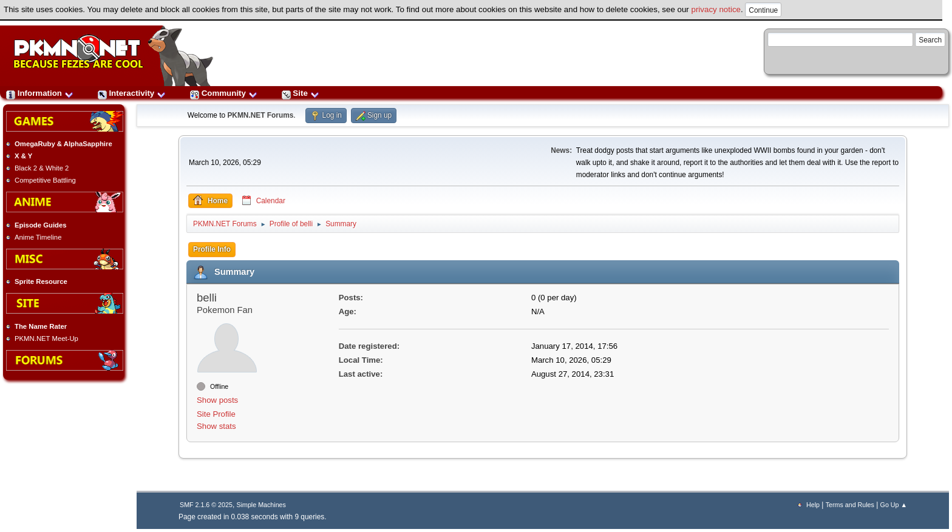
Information (39, 93)
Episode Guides (41, 225)
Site (300, 93)
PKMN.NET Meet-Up (46, 338)
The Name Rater (41, 326)
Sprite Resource (41, 281)
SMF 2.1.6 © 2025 (206, 504)
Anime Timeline (38, 237)
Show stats (216, 426)
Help (813, 504)
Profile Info (212, 249)
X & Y (23, 156)
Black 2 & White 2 (42, 168)
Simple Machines (261, 504)
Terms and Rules (850, 504)
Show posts (217, 400)
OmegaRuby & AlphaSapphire (63, 143)
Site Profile (216, 414)
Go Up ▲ (893, 504)
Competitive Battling (45, 180)
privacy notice (716, 9)
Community (223, 93)
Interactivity (132, 93)
